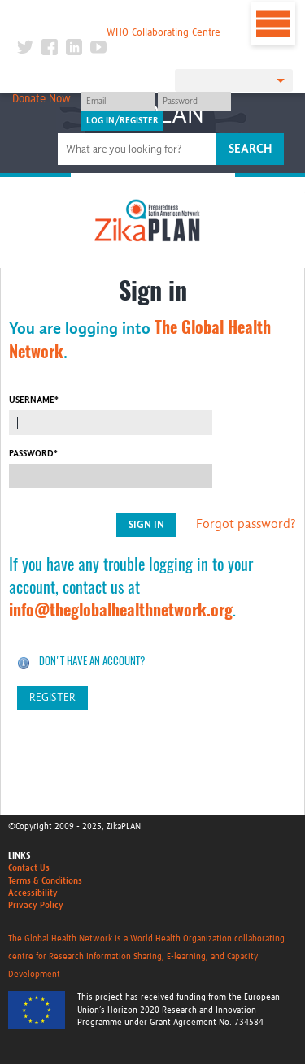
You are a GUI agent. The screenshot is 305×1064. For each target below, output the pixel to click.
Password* (33, 453)
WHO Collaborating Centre (163, 33)
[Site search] (139, 149)
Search (250, 148)
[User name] (118, 101)
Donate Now (41, 99)
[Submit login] (122, 121)
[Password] (194, 101)
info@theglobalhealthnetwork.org (121, 610)
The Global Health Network (118, 16)
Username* (34, 400)
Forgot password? (246, 524)
